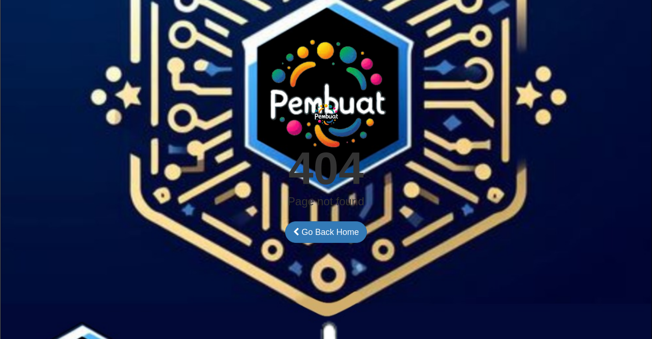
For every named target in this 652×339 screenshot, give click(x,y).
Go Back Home (326, 232)
